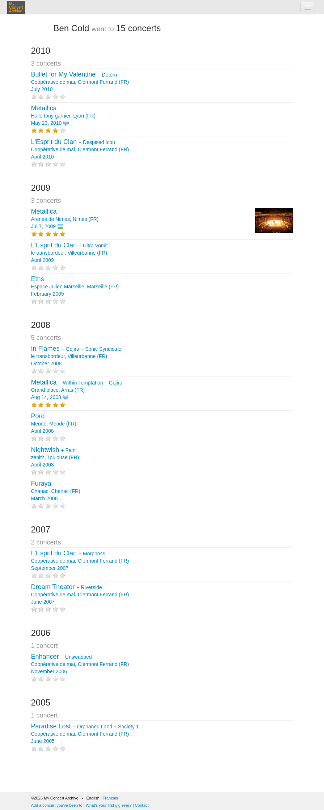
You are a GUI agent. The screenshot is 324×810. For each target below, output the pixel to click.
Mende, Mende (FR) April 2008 (53, 424)
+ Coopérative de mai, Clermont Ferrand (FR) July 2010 (80, 82)
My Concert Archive (16, 7)
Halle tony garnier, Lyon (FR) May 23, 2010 (63, 116)
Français (110, 798)
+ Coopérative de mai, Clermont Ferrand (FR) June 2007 (80, 594)
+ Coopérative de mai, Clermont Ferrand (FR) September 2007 (80, 561)
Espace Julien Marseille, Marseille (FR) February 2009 (75, 286)
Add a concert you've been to (57, 805)
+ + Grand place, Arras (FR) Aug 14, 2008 (76, 390)
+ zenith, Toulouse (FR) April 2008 (55, 457)
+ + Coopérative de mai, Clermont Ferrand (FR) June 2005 (85, 734)
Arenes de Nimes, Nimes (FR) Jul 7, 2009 (65, 219)
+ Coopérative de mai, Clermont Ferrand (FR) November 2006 (80, 664)
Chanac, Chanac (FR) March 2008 (55, 491)
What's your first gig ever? (109, 805)
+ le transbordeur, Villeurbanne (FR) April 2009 (69, 253)
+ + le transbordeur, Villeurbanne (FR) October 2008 (76, 356)
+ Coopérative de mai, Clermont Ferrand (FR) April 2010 (80, 149)
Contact (141, 805)
